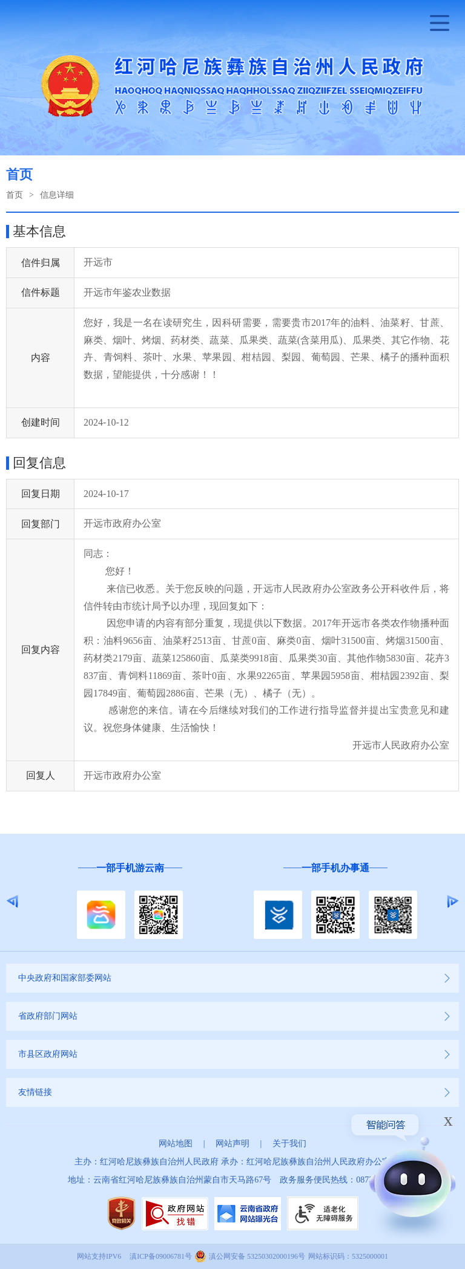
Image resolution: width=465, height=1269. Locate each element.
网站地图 (176, 1143)
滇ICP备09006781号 (161, 1256)
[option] (129, 902)
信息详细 (57, 195)
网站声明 (232, 1143)
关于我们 (289, 1143)
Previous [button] (12, 901)
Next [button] (452, 901)
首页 (14, 195)
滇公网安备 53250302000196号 (257, 1256)
